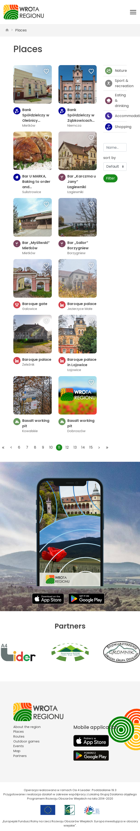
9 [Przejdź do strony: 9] (43, 447)
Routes (18, 736)
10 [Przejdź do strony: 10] (51, 447)
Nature (116, 70)
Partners (20, 756)
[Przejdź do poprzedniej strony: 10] (11, 447)
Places (21, 30)
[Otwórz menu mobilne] (133, 12)
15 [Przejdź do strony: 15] (91, 447)
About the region (27, 727)
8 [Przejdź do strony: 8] (35, 447)
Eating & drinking (116, 100)
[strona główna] (7, 30)
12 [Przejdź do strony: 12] (67, 447)
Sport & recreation (116, 83)
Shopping (116, 126)
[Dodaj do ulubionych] (46, 72)
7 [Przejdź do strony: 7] (27, 447)
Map (16, 751)
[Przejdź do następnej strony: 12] (99, 447)
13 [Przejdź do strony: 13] (75, 447)
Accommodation (116, 116)
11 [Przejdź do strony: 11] (59, 447)
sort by (109, 157)
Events (18, 746)
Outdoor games (26, 741)
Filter (110, 178)
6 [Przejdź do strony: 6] (19, 447)
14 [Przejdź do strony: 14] (83, 447)
